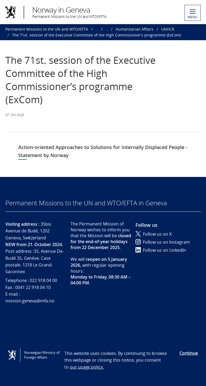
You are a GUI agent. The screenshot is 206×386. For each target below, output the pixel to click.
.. (97, 29)
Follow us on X (153, 234)
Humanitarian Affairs (134, 29)
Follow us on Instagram (162, 242)
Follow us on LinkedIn (160, 250)
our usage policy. (87, 367)
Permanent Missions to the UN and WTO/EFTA (46, 29)
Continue (188, 353)
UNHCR (167, 29)
